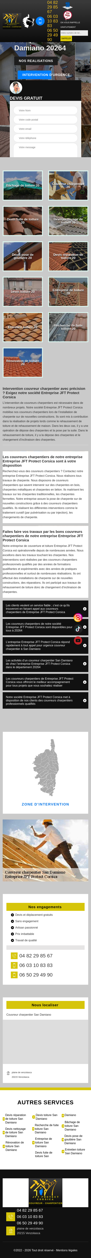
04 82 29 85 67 (52, 7)
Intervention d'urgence (36, 75)
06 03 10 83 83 (52, 21)
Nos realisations (36, 61)
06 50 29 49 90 (52, 35)
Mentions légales (66, 1250)
